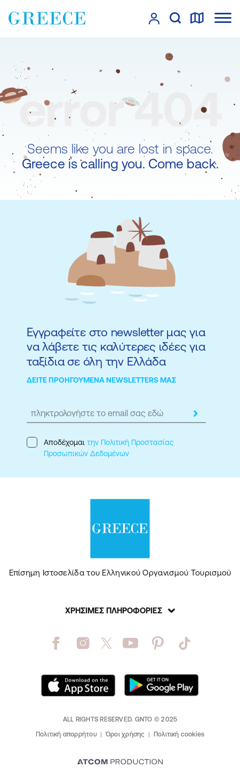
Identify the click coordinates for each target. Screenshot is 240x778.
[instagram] (83, 643)
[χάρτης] (197, 18)
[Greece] (47, 18)
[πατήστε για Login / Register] (154, 19)
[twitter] (107, 643)
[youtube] (130, 643)
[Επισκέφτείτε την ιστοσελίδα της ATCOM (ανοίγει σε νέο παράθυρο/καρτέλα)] (120, 762)
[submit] (195, 413)
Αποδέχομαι (100, 447)
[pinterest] (157, 643)
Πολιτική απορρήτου (66, 734)
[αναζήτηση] (175, 18)
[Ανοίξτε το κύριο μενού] (223, 18)
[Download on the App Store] (78, 685)
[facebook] (55, 643)
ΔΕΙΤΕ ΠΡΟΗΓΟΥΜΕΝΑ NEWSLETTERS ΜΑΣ (102, 380)
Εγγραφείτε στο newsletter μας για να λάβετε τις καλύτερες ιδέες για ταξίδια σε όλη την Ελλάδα (116, 347)
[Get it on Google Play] (161, 685)
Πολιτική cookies (179, 734)
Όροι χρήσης (125, 734)
